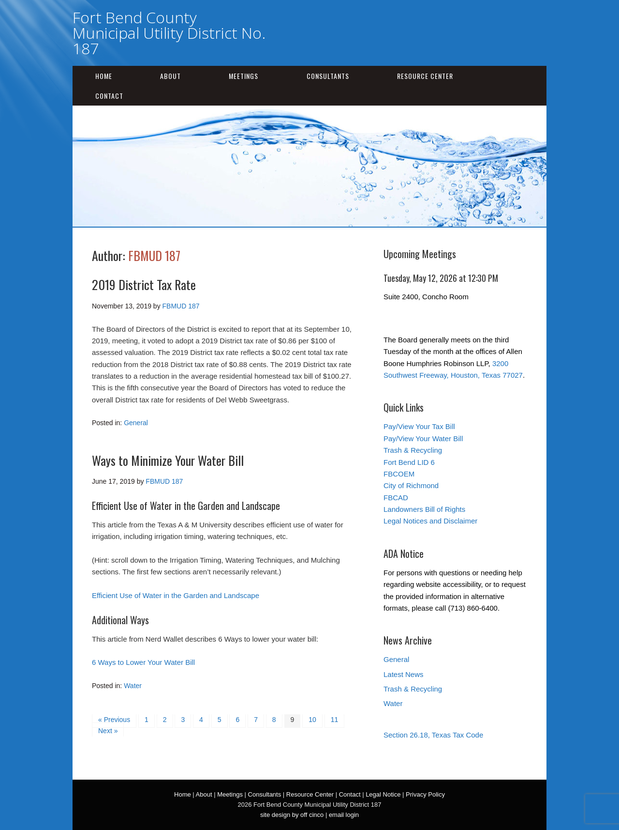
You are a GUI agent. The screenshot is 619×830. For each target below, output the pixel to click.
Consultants (328, 76)
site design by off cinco (292, 814)
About (170, 76)
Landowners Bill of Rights (424, 509)
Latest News (403, 674)
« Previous (114, 719)
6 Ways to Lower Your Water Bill (143, 662)
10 (312, 719)
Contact (109, 96)
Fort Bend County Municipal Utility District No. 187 (169, 33)
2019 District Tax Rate (144, 284)
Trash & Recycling (412, 450)
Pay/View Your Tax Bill (419, 426)
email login (344, 814)
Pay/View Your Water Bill (423, 438)
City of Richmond (411, 485)
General (136, 423)
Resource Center (425, 76)
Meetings (243, 76)
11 (335, 719)
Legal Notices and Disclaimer (430, 521)
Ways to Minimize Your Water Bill (168, 460)
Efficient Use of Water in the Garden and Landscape (175, 595)
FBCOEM (398, 474)
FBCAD (395, 497)
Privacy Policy (425, 794)
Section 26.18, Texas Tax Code (433, 735)
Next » (108, 731)
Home (103, 76)
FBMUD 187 (154, 255)
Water (133, 686)
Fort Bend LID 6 (409, 462)
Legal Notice (383, 794)
